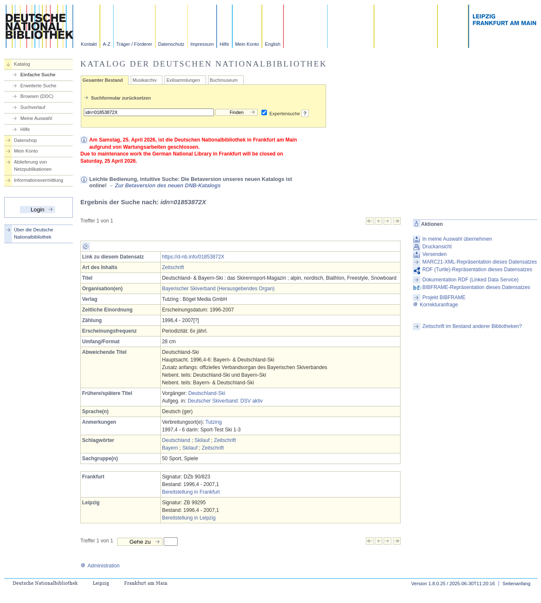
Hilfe (224, 44)
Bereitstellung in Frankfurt (191, 492)
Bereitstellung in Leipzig (189, 518)
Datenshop (25, 140)
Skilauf (202, 440)
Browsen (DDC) (36, 96)
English (272, 44)
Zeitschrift (173, 267)
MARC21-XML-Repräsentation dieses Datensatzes (480, 262)
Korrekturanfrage (435, 305)
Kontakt (89, 44)
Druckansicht (437, 247)
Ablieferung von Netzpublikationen (33, 165)
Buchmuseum (224, 80)
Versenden (435, 254)
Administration (100, 566)
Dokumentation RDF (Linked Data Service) (471, 280)
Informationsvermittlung (38, 180)
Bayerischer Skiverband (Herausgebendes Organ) (218, 289)
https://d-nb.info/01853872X (193, 257)
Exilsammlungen (183, 80)
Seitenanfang (516, 583)
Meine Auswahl (36, 118)
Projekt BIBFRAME (444, 297)
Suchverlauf (32, 107)
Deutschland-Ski (206, 393)
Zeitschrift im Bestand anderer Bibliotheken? (472, 326)
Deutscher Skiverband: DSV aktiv (225, 401)
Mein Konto (247, 44)
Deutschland (176, 440)
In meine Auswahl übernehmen (457, 239)
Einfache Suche (37, 74)
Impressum (202, 44)
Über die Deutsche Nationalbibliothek (33, 233)
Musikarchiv (144, 80)
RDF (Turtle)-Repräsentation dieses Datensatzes (478, 269)
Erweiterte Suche (38, 85)
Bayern (170, 448)
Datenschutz (171, 44)
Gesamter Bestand (102, 80)
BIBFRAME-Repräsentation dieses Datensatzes (476, 287)
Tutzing (213, 422)
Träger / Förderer (134, 44)
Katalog (22, 64)
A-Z (106, 44)
